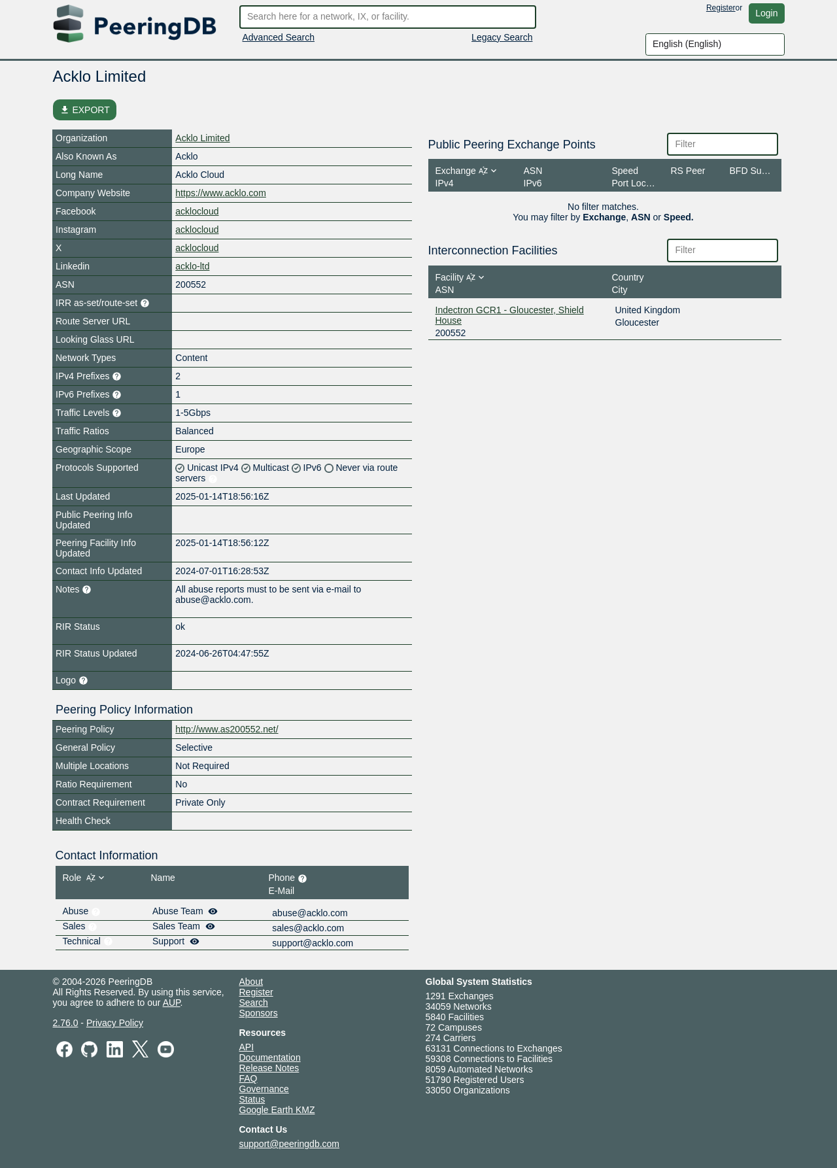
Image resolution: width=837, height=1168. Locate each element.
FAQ (248, 1078)
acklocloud (196, 211)
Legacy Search (501, 37)
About (251, 981)
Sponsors (258, 1013)
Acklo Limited (202, 138)
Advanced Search (279, 37)
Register (721, 7)
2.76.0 (65, 1023)
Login (766, 13)
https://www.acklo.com (220, 193)
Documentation (270, 1057)
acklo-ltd (192, 266)
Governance (264, 1089)
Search (253, 1002)
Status (252, 1099)
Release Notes (269, 1068)
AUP (171, 1002)
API (246, 1047)
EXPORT (85, 110)
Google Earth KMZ (277, 1110)
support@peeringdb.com (289, 1144)
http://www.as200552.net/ (226, 729)
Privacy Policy (114, 1023)
